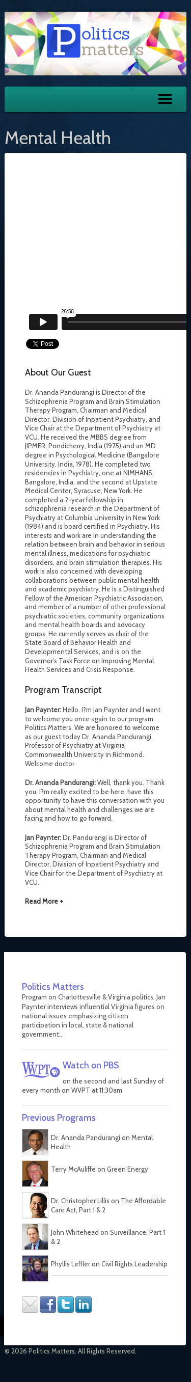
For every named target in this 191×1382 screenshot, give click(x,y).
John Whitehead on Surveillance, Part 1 (108, 1232)
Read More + (44, 901)
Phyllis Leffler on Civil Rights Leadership (109, 1264)
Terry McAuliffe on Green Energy (99, 1169)
